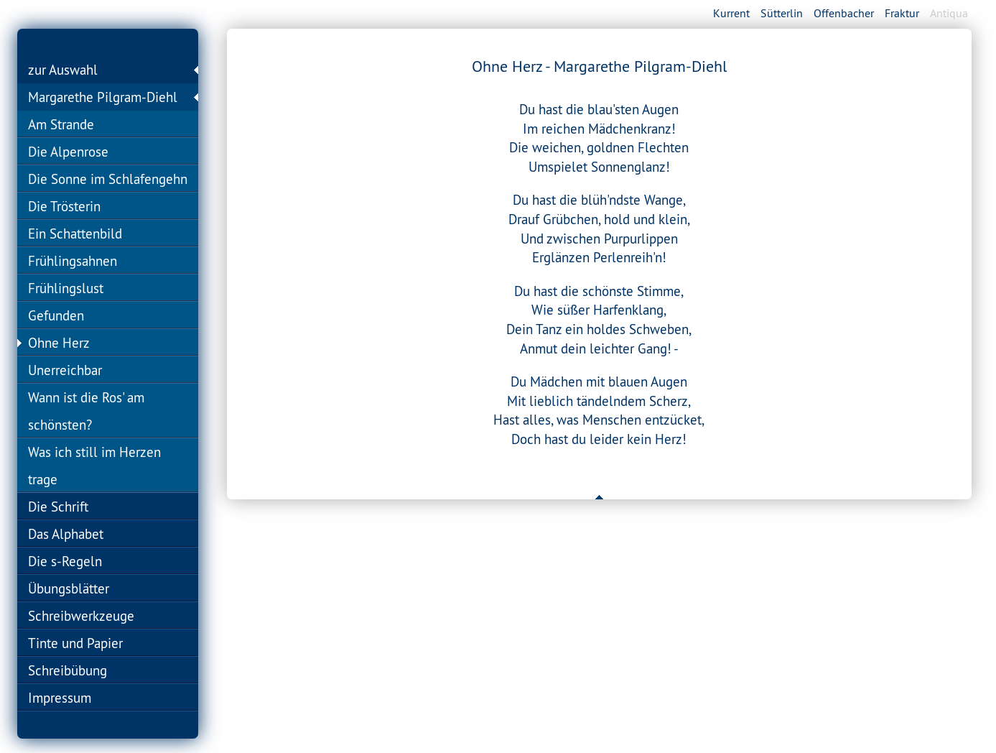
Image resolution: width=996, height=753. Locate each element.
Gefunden (56, 315)
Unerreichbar (65, 370)
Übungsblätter (68, 588)
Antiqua (949, 13)
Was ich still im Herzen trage (94, 465)
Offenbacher (844, 13)
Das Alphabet (65, 533)
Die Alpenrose (68, 151)
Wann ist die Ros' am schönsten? (86, 411)
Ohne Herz (59, 342)
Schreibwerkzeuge (81, 615)
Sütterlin (781, 13)
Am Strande (61, 124)
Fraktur (902, 13)
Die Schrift (58, 506)
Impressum (59, 697)
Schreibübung (67, 670)
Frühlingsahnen (72, 260)
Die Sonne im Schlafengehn (107, 179)
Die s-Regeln (65, 561)
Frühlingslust (65, 288)
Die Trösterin (64, 206)
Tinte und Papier (75, 643)
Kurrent (731, 13)
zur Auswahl (63, 69)
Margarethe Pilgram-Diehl (102, 97)
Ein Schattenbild (75, 233)
